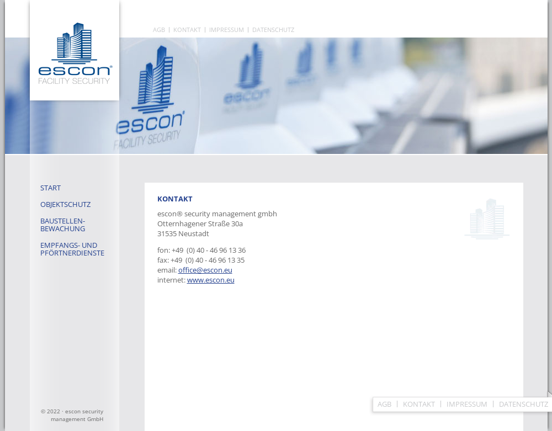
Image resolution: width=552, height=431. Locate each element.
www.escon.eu (211, 280)
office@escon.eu (205, 270)
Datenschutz (273, 30)
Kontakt (187, 30)
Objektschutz (65, 204)
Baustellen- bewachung (62, 224)
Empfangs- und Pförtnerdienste (72, 249)
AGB (159, 30)
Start (50, 188)
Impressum (226, 30)
